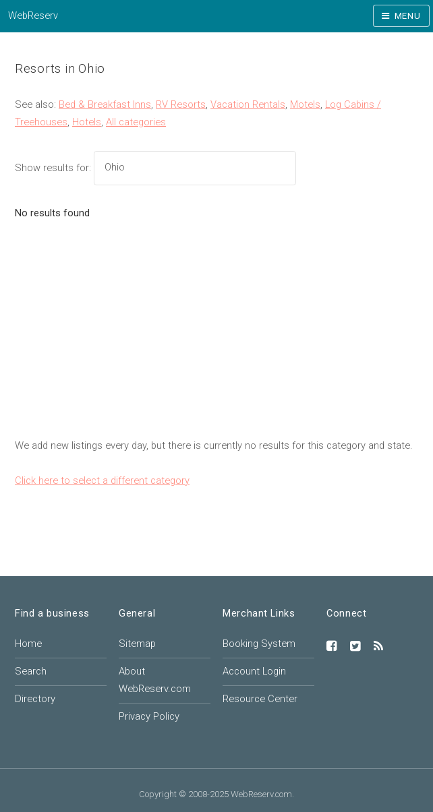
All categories (136, 122)
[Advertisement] (216, 336)
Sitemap (137, 643)
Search (31, 671)
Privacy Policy (149, 716)
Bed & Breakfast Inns (105, 104)
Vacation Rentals (247, 104)
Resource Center (260, 699)
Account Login (254, 671)
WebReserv (33, 15)
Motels (305, 104)
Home (28, 643)
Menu (408, 16)
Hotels (86, 122)
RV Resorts (181, 104)
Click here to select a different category (102, 480)
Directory (35, 699)
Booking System (259, 643)
